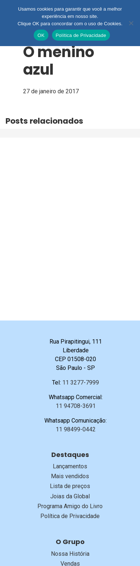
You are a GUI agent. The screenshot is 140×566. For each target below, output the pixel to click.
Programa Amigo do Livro (70, 506)
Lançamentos (70, 466)
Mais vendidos (70, 476)
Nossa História (70, 553)
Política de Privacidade (70, 516)
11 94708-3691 (76, 405)
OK (40, 35)
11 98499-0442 (76, 429)
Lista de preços (70, 486)
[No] (131, 23)
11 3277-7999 (80, 382)
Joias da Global (70, 496)
